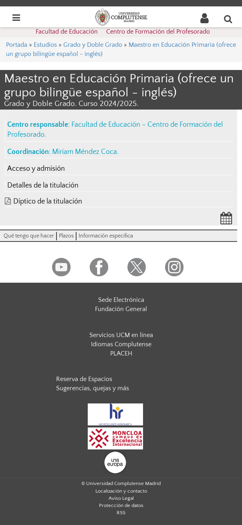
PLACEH (121, 353)
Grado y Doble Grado (92, 44)
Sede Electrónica (121, 299)
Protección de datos (121, 505)
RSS (121, 512)
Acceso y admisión (36, 169)
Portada (16, 44)
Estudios (45, 44)
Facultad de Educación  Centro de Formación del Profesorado (123, 31)
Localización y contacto (121, 491)
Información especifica (106, 236)
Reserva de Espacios (84, 379)
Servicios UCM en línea (121, 335)
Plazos (66, 236)
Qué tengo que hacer (29, 236)
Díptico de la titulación (47, 202)
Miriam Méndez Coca (84, 152)
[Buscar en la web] (228, 19)
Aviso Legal (121, 498)
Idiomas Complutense (121, 344)
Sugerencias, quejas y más (92, 388)
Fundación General (121, 309)
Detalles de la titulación (43, 186)
